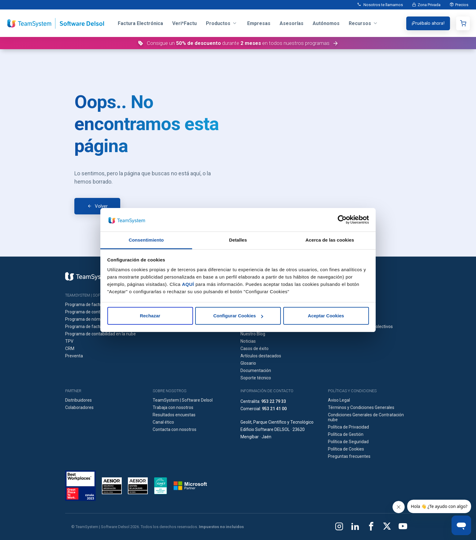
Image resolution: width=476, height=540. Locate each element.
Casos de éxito (254, 348)
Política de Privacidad (348, 427)
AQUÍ (188, 284)
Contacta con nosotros (174, 429)
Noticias (248, 341)
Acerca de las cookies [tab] (330, 240)
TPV (69, 341)
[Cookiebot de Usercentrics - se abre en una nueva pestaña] (342, 219)
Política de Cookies (346, 449)
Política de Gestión (345, 434)
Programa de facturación (89, 304)
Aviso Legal (339, 400)
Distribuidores (78, 400)
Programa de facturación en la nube (100, 326)
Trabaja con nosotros (173, 407)
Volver (101, 206)
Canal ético (163, 422)
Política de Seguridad (348, 441)
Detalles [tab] (238, 240)
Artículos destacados (260, 355)
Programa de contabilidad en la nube (100, 333)
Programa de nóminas (86, 319)
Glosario (248, 363)
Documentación (255, 370)
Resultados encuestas (174, 414)
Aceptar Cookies (326, 315)
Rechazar (150, 315)
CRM (69, 348)
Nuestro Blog (252, 333)
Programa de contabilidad (90, 311)
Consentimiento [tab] (146, 240)
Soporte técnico (255, 377)
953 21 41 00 (274, 408)
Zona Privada (429, 4)
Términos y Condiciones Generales (361, 407)
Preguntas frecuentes (349, 456)
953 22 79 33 (273, 401)
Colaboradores (79, 407)
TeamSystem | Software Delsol (183, 400)
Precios (461, 4)
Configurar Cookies (238, 315)
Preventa (74, 355)
